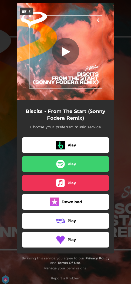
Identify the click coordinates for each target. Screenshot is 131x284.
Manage (50, 268)
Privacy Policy (97, 258)
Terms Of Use (69, 263)
